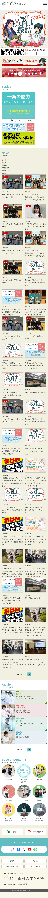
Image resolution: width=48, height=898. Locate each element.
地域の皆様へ (6, 170)
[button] (21, 53)
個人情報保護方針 (12, 866)
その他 (4, 173)
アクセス (36, 861)
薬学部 (4, 162)
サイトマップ (35, 866)
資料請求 (12, 861)
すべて (4, 160)
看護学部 (5, 165)
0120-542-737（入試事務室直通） (17, 884)
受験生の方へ (6, 168)
